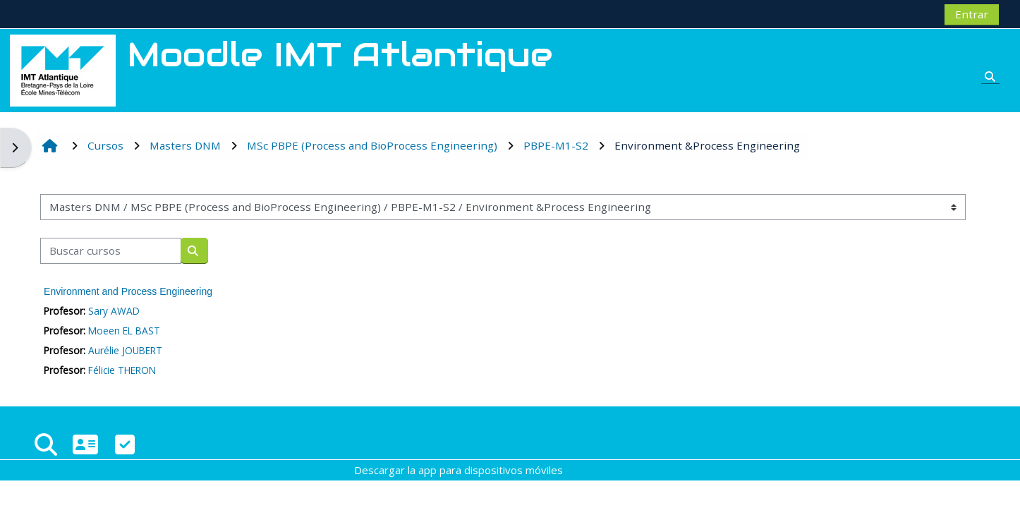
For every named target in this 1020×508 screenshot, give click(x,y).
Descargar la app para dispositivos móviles (458, 470)
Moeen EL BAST (124, 330)
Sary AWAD (114, 311)
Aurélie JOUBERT (125, 350)
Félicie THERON (122, 370)
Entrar (971, 14)
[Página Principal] (63, 69)
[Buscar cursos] (110, 251)
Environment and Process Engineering (128, 291)
